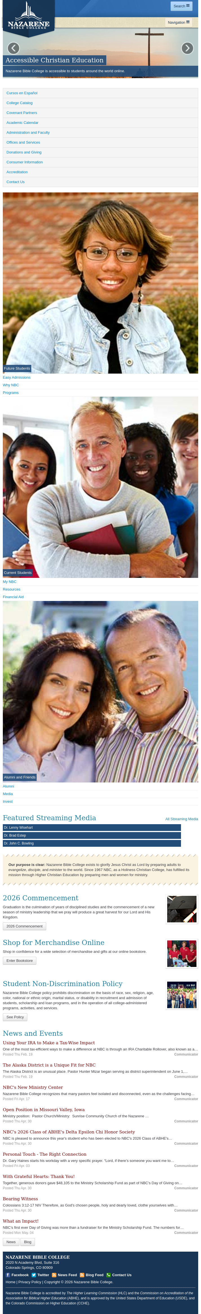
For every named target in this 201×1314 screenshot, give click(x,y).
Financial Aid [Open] (13, 597)
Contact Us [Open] (15, 182)
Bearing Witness (20, 1198)
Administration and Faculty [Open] (28, 132)
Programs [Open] (11, 393)
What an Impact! (21, 1221)
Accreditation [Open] (17, 172)
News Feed (67, 1275)
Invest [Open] (8, 801)
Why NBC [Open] (11, 385)
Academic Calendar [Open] (22, 122)
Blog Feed (94, 1275)
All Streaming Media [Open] (181, 819)
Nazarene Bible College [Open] (93, 1282)
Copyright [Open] (52, 1282)
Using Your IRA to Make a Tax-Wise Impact (49, 1042)
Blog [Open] (27, 1242)
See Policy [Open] (15, 1017)
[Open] (181, 909)
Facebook (20, 1275)
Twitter (43, 1275)
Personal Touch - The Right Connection (45, 1154)
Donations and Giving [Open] (23, 152)
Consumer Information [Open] (24, 162)
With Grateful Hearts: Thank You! (39, 1176)
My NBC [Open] (9, 582)
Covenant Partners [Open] (21, 113)
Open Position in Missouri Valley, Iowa (44, 1109)
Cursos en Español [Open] (21, 93)
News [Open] (11, 1242)
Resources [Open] (11, 589)
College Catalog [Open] (19, 103)
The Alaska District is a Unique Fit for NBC (49, 1065)
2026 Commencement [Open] (24, 926)
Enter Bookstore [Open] (19, 960)
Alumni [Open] (8, 786)
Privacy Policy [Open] (29, 1282)
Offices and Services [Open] (23, 142)
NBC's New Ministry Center (33, 1087)
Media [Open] (8, 794)
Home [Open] (11, 1282)
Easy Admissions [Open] (16, 377)
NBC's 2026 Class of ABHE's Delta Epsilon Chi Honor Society (69, 1132)
